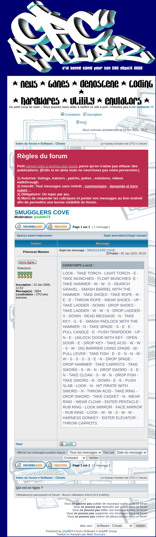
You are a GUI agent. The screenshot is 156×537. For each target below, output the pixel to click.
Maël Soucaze (96, 534)
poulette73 (42, 217)
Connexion (70, 115)
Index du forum (26, 143)
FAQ (81, 123)
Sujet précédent (115, 235)
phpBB (66, 531)
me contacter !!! (143, 107)
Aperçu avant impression (34, 235)
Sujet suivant (137, 235)
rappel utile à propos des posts (52, 166)
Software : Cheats (52, 143)
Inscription (92, 115)
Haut (19, 444)
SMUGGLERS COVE (41, 212)
